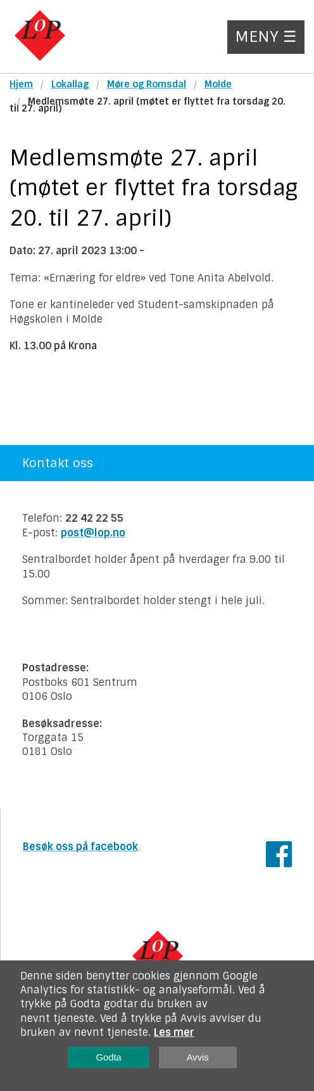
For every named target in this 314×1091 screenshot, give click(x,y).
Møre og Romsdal (146, 84)
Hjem (21, 84)
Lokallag (70, 84)
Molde (218, 84)
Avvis (198, 1057)
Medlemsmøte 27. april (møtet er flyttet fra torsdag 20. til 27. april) (147, 105)
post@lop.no (93, 532)
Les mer (174, 1032)
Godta (109, 1057)
